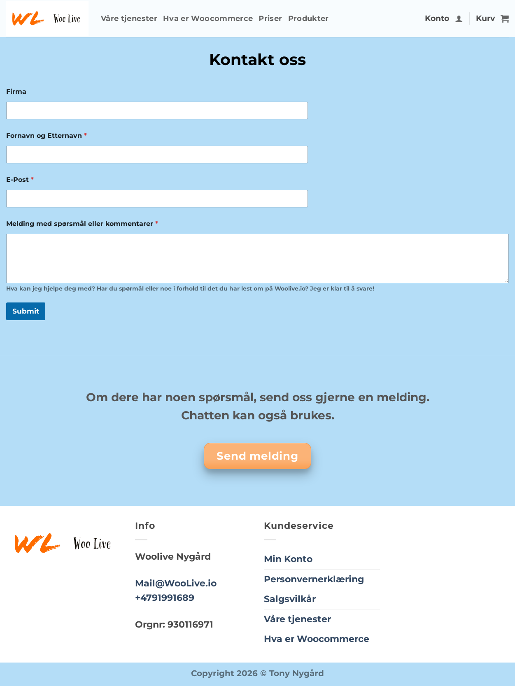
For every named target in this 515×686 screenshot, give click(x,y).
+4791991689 (164, 597)
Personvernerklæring (314, 579)
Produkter (308, 18)
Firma (16, 91)
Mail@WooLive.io (176, 583)
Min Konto (288, 559)
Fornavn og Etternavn (46, 136)
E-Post (20, 180)
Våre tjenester (129, 18)
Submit (25, 311)
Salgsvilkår (290, 599)
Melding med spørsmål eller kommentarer (82, 224)
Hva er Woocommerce (208, 18)
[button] (459, 18)
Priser (270, 18)
